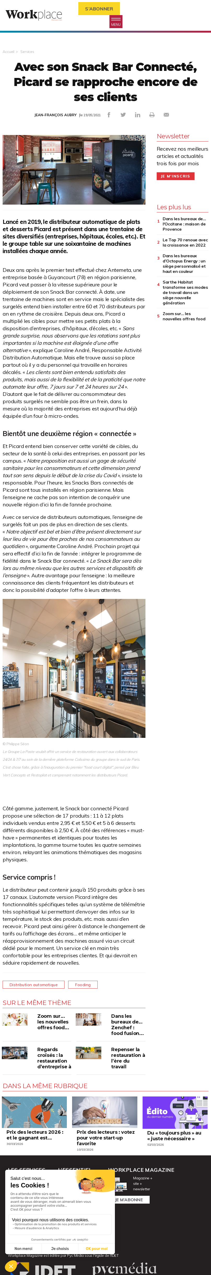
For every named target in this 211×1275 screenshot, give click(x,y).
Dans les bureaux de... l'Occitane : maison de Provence (184, 224)
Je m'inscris (175, 176)
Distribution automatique (33, 984)
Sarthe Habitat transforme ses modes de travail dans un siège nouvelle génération (185, 292)
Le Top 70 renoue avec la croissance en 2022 (185, 242)
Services (27, 52)
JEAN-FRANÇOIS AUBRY (55, 115)
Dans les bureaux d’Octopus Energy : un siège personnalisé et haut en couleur (184, 263)
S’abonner (99, 9)
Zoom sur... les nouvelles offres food (184, 316)
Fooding (83, 984)
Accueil (8, 52)
